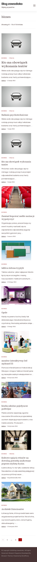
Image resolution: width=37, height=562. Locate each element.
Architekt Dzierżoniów (12, 509)
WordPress (25, 556)
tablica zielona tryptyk (12, 268)
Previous (2, 539)
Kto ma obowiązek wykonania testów (14, 64)
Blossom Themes (7, 556)
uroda (11, 454)
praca (11, 58)
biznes (4, 58)
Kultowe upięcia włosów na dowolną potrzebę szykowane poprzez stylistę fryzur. (16, 460)
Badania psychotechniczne (14, 114)
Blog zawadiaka (11, 3)
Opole (4, 312)
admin (3, 80)
